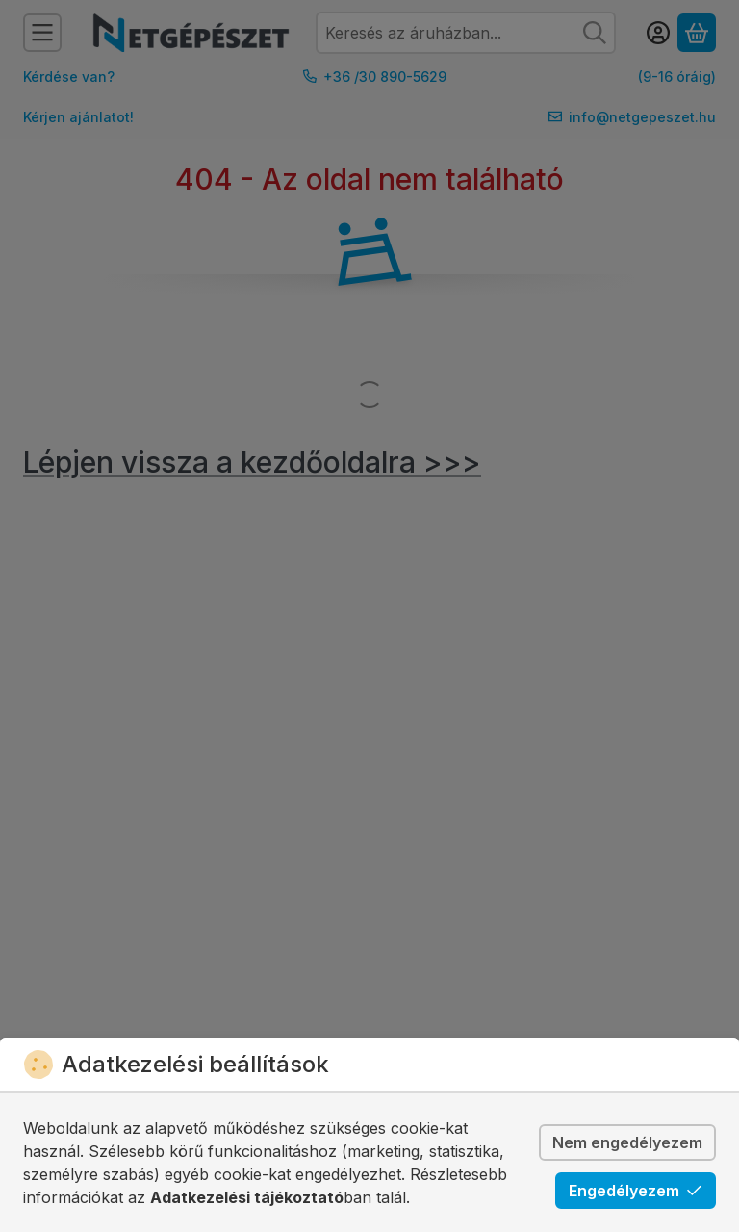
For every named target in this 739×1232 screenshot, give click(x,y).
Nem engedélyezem (627, 1142)
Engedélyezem (635, 1190)
